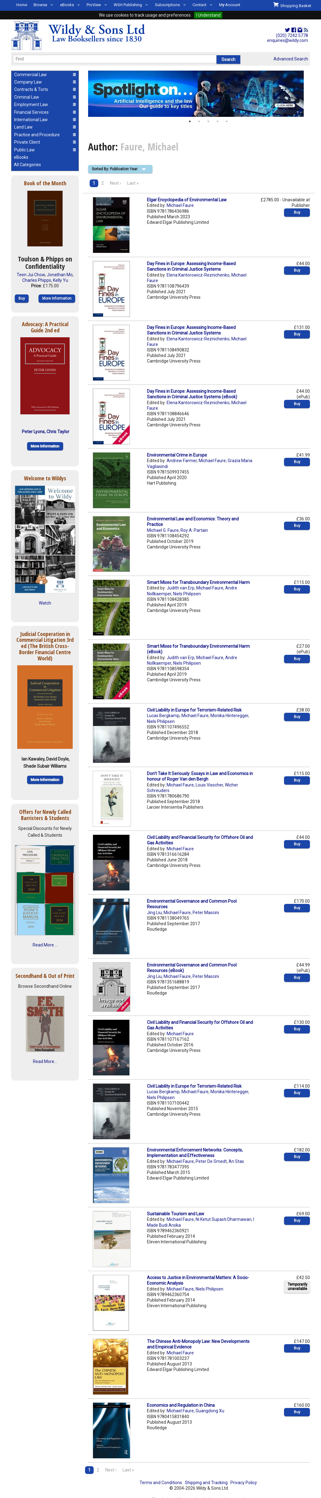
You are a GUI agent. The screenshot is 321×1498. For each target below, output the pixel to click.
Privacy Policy (243, 1482)
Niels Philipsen (187, 593)
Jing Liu (154, 912)
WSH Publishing (128, 4)
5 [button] (227, 121)
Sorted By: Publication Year (114, 169)
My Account (229, 4)
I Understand (208, 15)
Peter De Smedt (211, 1161)
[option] (199, 94)
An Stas (236, 1161)
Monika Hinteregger (229, 715)
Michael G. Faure (163, 530)
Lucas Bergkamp (163, 715)
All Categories (27, 164)
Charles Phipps (36, 280)
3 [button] (208, 121)
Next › (115, 183)
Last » (133, 183)
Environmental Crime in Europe (177, 455)
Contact (199, 4)
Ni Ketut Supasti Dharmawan (223, 1219)
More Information (56, 298)
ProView (94, 4)
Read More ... (45, 944)
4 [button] (217, 121)
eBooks (67, 4)
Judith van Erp (180, 587)
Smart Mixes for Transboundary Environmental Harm (198, 582)
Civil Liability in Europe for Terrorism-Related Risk (194, 710)
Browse (40, 4)
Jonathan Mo (60, 274)
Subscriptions (167, 4)
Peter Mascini (206, 912)
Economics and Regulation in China (181, 1405)
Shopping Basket (292, 5)
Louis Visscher (209, 784)
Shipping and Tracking (206, 1482)
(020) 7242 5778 (292, 35)
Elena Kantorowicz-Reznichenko (198, 275)
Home (21, 4)
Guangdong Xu (210, 1410)
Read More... (45, 1061)
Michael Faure (180, 205)
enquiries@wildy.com (287, 40)
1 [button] (190, 121)
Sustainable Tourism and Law (175, 1213)
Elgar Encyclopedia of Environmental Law (187, 199)
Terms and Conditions (161, 1482)
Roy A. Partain (194, 530)
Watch (45, 603)
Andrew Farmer (182, 460)
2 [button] (199, 121)
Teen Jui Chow (31, 274)
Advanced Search (291, 58)
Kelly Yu (60, 280)
